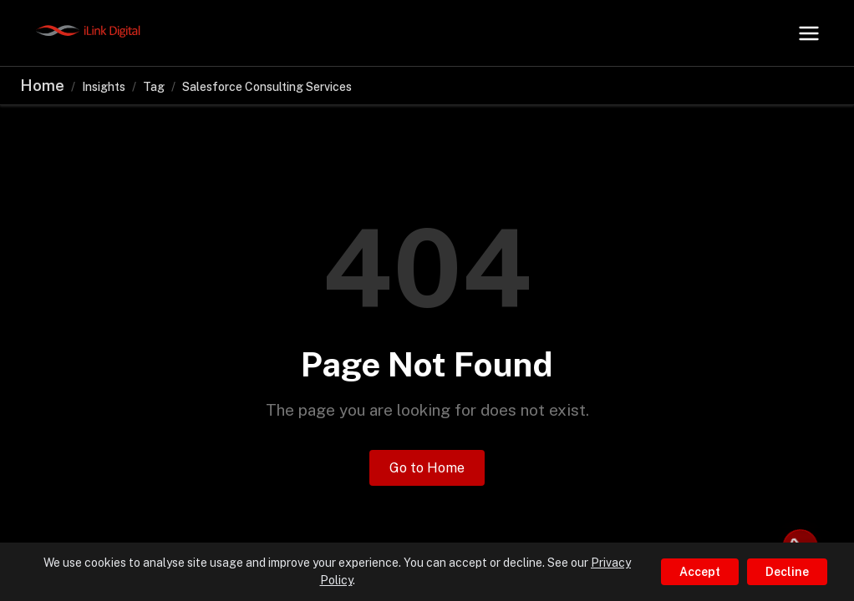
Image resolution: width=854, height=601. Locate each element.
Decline (787, 571)
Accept (699, 571)
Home (42, 85)
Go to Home (427, 468)
